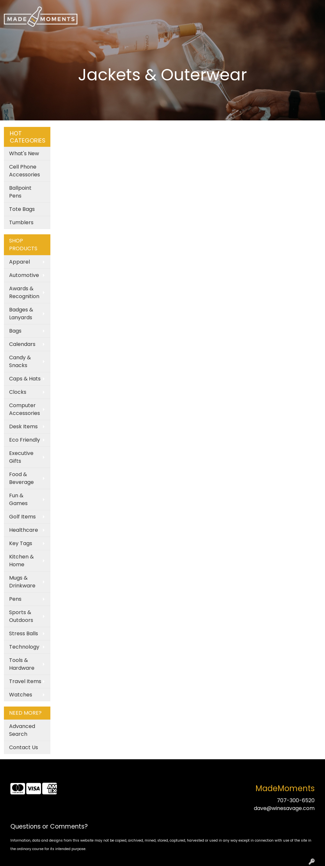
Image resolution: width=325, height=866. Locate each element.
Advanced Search (22, 730)
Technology (24, 647)
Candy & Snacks (20, 361)
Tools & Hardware (21, 664)
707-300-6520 (296, 800)
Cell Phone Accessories (24, 170)
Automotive (24, 275)
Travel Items (25, 681)
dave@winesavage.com (284, 808)
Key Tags (20, 543)
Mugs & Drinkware (22, 581)
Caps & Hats (25, 378)
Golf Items (22, 516)
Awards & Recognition (24, 292)
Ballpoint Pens (20, 191)
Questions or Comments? (49, 826)
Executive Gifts (21, 457)
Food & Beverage (21, 478)
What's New (24, 153)
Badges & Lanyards (21, 313)
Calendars (22, 344)
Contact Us (23, 747)
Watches (20, 694)
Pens (15, 599)
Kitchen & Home (21, 560)
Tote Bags (22, 209)
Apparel (19, 262)
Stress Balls (23, 633)
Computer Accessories (24, 409)
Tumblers (21, 222)
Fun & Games (18, 499)
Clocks (17, 392)
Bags (15, 331)
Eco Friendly (24, 440)
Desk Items (23, 426)
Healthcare (23, 530)
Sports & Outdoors (21, 616)
